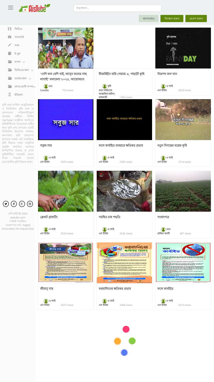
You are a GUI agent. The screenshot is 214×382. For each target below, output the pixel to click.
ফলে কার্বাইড (165, 288)
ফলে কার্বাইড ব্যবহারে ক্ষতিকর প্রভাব (121, 145)
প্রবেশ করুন (196, 18)
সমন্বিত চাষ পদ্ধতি (109, 217)
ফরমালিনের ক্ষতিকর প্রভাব (115, 288)
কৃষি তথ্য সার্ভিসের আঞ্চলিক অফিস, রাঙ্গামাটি (107, 91)
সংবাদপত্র (163, 217)
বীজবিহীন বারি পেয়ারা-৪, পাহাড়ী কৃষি (121, 74)
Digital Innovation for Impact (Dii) (18, 227)
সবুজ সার (46, 145)
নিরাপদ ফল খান (167, 74)
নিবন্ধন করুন (172, 18)
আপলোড (148, 18)
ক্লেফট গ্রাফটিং (48, 217)
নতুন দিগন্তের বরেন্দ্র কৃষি (172, 145)
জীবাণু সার (46, 288)
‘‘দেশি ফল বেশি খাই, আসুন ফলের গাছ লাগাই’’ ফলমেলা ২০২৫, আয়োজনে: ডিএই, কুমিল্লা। (63, 79)
